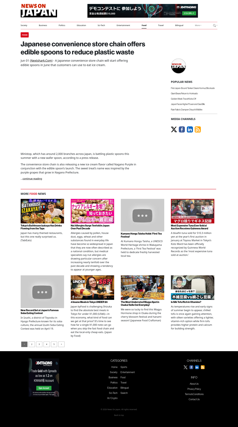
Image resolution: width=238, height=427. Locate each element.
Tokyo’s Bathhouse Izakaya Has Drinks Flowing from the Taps (41, 227)
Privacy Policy (194, 388)
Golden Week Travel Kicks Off (183, 98)
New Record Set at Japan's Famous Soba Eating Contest (40, 312)
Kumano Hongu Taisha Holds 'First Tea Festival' (141, 235)
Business (43, 25)
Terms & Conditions (194, 394)
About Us (194, 383)
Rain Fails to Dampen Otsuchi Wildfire (186, 109)
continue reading (32, 178)
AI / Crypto (112, 398)
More (197, 25)
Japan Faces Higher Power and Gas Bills (188, 104)
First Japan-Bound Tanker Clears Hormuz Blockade (193, 88)
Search (124, 392)
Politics (62, 25)
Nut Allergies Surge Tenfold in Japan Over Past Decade (90, 227)
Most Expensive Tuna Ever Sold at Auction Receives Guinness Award (189, 227)
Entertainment (123, 25)
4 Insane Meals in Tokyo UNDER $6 (89, 301)
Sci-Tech (101, 25)
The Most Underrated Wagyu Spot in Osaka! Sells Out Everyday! (140, 303)
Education (81, 25)
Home (114, 367)
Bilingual (179, 25)
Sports (124, 367)
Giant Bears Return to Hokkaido (184, 93)
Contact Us (194, 399)
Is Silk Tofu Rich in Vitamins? (186, 301)
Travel (161, 25)
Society (24, 25)
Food (144, 25)
